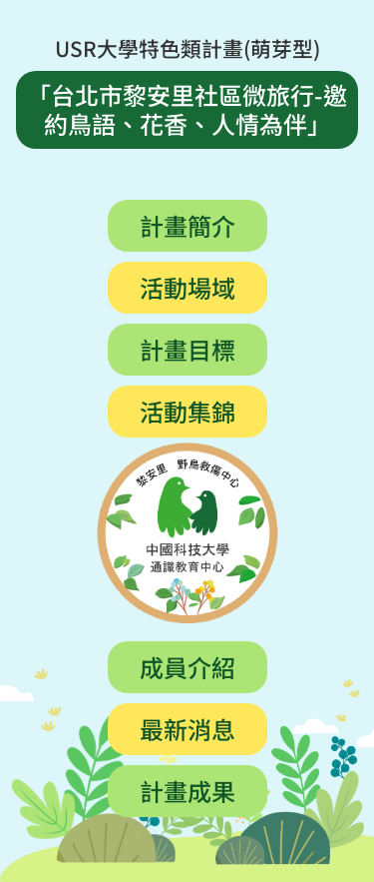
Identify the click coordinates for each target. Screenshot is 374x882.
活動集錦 (187, 410)
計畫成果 (187, 789)
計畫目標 (187, 348)
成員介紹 (187, 665)
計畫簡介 (187, 224)
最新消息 (187, 727)
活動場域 (187, 286)
